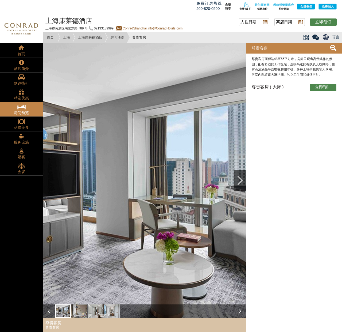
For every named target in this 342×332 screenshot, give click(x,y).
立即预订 (323, 22)
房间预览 (117, 37)
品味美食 (21, 127)
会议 (21, 171)
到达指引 (21, 83)
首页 (50, 37)
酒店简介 (21, 68)
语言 (335, 37)
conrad (21, 28)
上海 (66, 37)
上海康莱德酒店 (90, 37)
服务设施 (21, 142)
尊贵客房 (260, 48)
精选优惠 (21, 98)
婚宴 (21, 157)
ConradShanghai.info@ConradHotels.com (152, 28)
